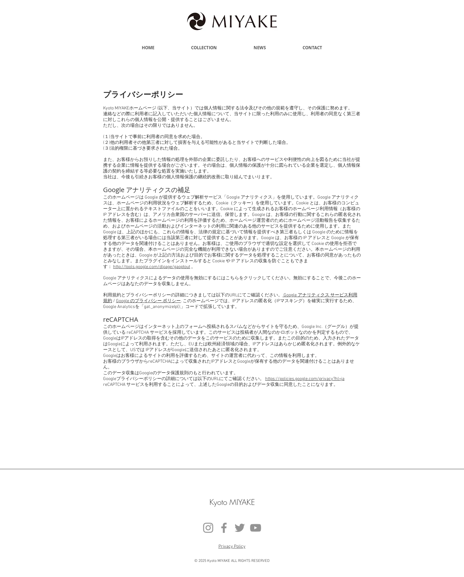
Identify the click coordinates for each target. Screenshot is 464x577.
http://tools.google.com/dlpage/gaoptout (151, 267)
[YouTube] (255, 528)
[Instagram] (208, 528)
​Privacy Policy (232, 546)
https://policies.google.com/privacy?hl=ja (304, 379)
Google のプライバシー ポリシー (148, 301)
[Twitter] (240, 528)
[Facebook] (224, 528)
